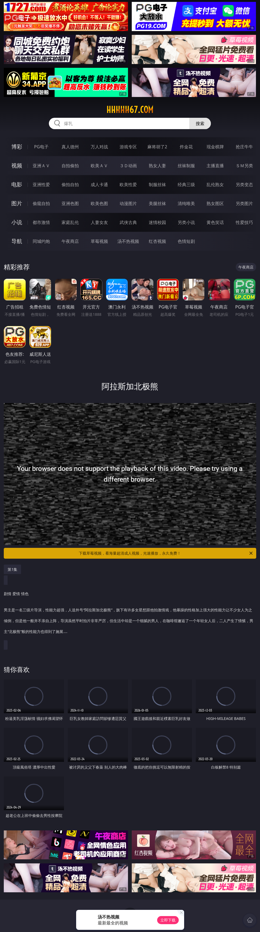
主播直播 (215, 166)
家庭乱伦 (70, 222)
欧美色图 (99, 203)
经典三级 (186, 184)
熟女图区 (215, 203)
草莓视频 (99, 241)
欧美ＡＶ (99, 166)
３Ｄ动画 (128, 166)
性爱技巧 (244, 222)
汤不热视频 (128, 241)
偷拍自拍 (70, 184)
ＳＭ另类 (244, 166)
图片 (16, 203)
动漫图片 (128, 203)
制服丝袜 (157, 184)
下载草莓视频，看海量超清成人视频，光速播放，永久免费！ (166, 553)
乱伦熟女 (215, 184)
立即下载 (167, 920)
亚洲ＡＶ (41, 166)
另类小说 (186, 222)
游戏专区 (128, 147)
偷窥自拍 (41, 203)
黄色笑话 (215, 222)
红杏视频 (157, 241)
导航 (16, 241)
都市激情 (41, 222)
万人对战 (99, 147)
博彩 (16, 146)
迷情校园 (157, 222)
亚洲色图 (70, 203)
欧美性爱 (128, 184)
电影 (16, 184)
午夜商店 (70, 241)
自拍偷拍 (70, 166)
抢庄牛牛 (244, 147)
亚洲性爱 (41, 184)
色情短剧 (186, 241)
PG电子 (41, 147)
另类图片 (244, 203)
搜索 (200, 123)
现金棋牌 (215, 147)
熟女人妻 (157, 166)
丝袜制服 (186, 166)
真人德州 (70, 147)
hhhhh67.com (129, 109)
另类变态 (244, 184)
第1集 (12, 569)
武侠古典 (128, 222)
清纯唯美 (186, 203)
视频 (16, 165)
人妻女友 (99, 222)
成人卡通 (99, 184)
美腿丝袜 (157, 203)
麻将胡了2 (157, 147)
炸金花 (186, 147)
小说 (16, 222)
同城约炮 (41, 241)
